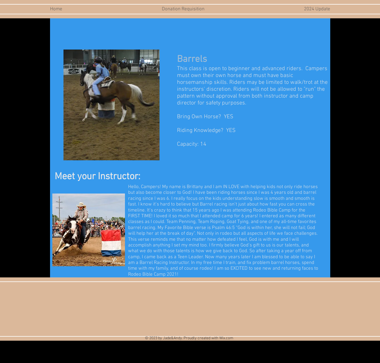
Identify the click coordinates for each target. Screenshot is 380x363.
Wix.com (226, 338)
